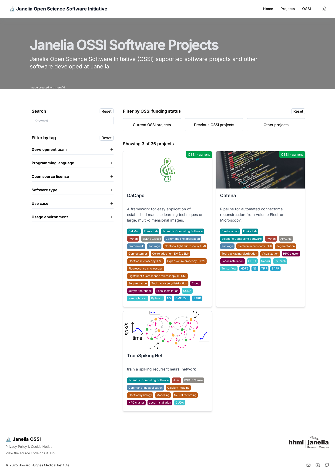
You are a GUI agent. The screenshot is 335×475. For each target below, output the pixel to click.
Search (39, 111)
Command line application (183, 238)
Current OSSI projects (152, 124)
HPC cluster (291, 253)
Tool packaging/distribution (239, 253)
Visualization (270, 253)
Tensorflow (228, 268)
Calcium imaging (178, 387)
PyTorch (280, 261)
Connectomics (137, 253)
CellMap (133, 231)
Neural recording (185, 395)
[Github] (327, 465)
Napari (265, 261)
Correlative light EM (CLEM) (170, 253)
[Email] (308, 465)
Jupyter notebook (140, 291)
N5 (255, 268)
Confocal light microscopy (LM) (185, 246)
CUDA (252, 261)
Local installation (232, 261)
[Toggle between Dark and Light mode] (324, 9)
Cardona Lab (229, 231)
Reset (106, 111)
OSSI (306, 9)
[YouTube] (318, 465)
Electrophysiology (140, 395)
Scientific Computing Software (241, 238)
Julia (176, 380)
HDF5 (244, 268)
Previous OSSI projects (214, 124)
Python (271, 238)
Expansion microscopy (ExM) (186, 261)
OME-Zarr (182, 298)
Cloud (195, 283)
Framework (136, 246)
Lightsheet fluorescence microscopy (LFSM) (157, 276)
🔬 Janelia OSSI (23, 439)
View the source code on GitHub (30, 453)
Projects (288, 9)
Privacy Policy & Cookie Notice (29, 446)
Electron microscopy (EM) (255, 246)
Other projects (276, 124)
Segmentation (285, 246)
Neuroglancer (137, 298)
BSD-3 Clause (151, 238)
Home (268, 9)
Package (227, 246)
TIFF (264, 268)
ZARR (275, 268)
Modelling (163, 395)
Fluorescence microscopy (145, 268)
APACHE (285, 238)
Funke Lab (250, 231)
